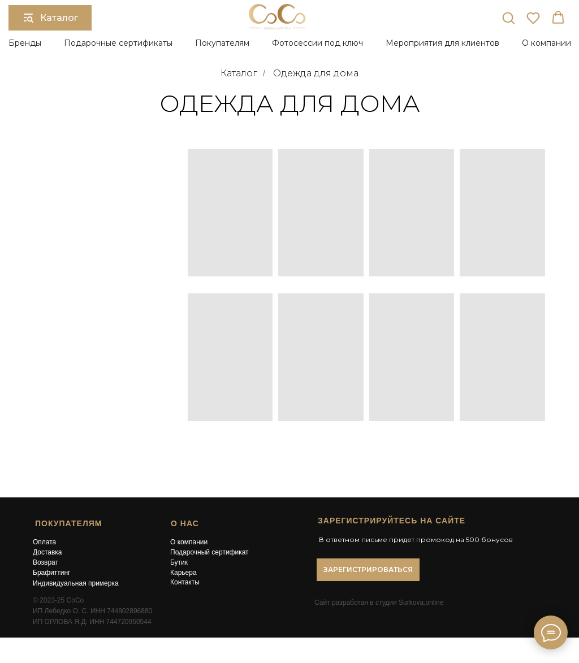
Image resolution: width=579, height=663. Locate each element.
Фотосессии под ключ (317, 43)
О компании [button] (546, 43)
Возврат (45, 562)
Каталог (239, 73)
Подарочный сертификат (209, 552)
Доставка (47, 552)
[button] (508, 17)
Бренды (24, 43)
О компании (189, 542)
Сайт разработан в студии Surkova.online (378, 602)
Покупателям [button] (222, 43)
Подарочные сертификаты (118, 43)
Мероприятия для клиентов (442, 43)
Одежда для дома (315, 73)
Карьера (183, 573)
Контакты (185, 582)
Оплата (44, 542)
